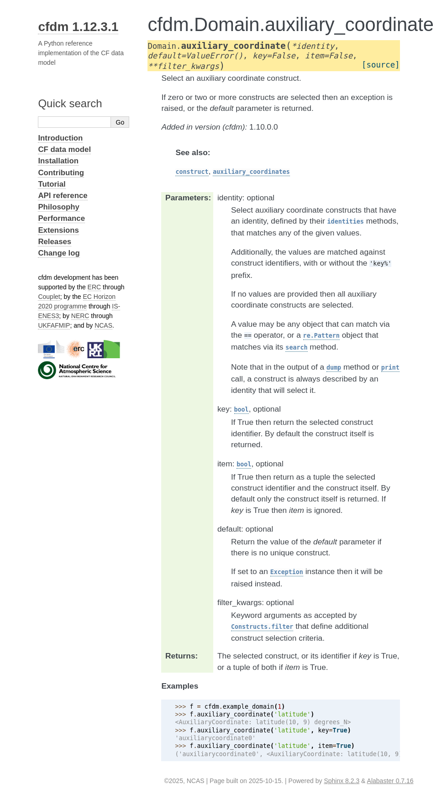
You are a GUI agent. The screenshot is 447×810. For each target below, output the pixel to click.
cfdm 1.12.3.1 (78, 27)
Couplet (49, 296)
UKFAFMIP (54, 325)
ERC (94, 287)
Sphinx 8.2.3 (341, 780)
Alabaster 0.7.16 (390, 780)
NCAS (103, 325)
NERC (80, 315)
